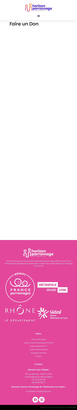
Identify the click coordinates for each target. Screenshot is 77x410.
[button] (38, 16)
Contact (38, 356)
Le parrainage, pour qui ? (38, 346)
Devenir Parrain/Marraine (38, 349)
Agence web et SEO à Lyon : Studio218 (58, 407)
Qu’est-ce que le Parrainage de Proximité (38, 343)
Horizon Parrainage (38, 339)
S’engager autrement (38, 353)
